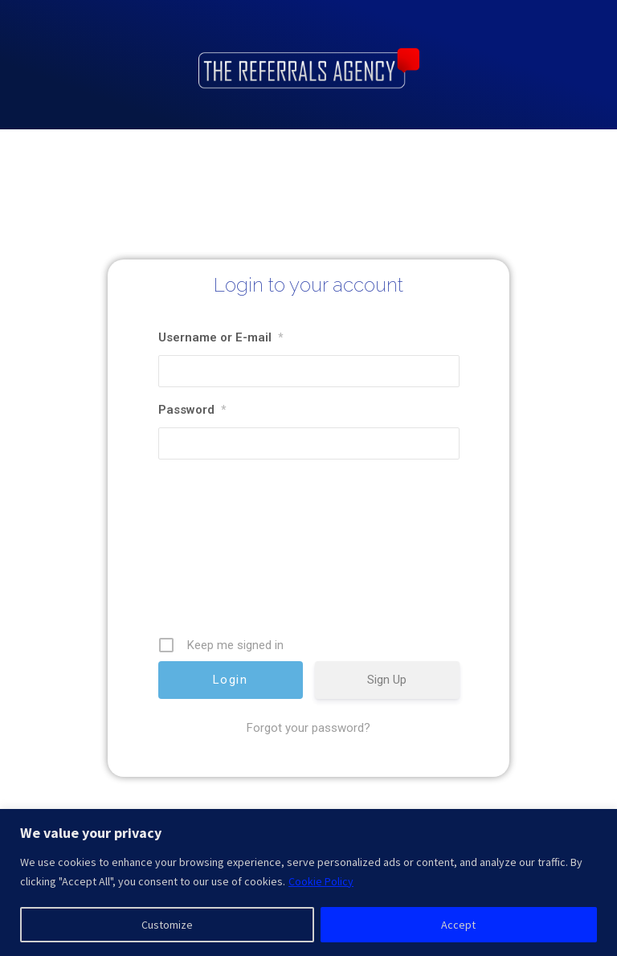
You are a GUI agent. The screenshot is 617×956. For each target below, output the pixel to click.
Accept (458, 924)
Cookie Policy (320, 881)
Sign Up (387, 715)
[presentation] (254, 589)
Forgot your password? (308, 763)
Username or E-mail (220, 373)
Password (192, 445)
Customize (167, 924)
